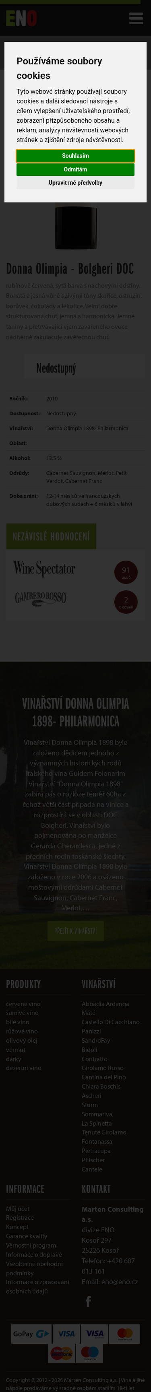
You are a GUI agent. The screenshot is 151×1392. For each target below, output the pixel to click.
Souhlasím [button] (75, 156)
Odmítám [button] (75, 169)
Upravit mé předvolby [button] (75, 182)
